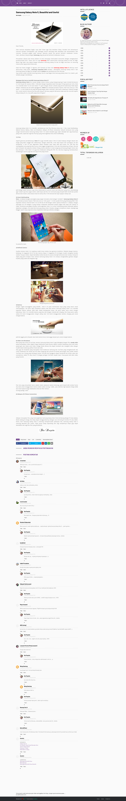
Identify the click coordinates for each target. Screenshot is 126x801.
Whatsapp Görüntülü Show (26, 761)
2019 (95, 65)
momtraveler (23, 501)
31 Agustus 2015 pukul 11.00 (25, 523)
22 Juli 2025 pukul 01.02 (24, 739)
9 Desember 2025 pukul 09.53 (25, 757)
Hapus (24, 466)
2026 (95, 48)
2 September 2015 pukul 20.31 (29, 636)
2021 (95, 60)
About (24, 3)
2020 (95, 63)
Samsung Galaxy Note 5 (25, 9)
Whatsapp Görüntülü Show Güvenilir (28, 764)
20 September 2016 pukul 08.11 (26, 729)
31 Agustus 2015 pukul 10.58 (25, 503)
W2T (25, 798)
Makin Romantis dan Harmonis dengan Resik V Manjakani (98, 85)
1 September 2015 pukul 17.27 (29, 615)
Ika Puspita (18, 15)
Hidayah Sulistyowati (25, 584)
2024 (95, 53)
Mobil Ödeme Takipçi (24, 749)
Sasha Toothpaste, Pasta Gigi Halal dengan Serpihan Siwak (97, 92)
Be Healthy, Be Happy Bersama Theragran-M (98, 97)
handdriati (22, 543)
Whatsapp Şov (23, 762)
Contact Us (108, 798)
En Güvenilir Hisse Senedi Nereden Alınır (29, 745)
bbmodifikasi (23, 728)
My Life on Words (63, 3)
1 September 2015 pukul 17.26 (29, 595)
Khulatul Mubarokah (25, 522)
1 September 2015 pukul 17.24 (29, 554)
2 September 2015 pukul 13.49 (25, 626)
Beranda (17, 9)
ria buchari (23, 460)
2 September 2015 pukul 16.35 (25, 667)
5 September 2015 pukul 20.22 (30, 687)
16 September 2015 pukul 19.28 (26, 709)
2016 (95, 73)
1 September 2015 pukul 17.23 (29, 533)
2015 (95, 75)
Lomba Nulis (38, 439)
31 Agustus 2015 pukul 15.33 (25, 565)
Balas (21, 466)
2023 (95, 55)
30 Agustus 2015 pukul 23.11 (29, 471)
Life (33, 439)
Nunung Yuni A (24, 707)
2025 (95, 50)
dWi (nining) (23, 625)
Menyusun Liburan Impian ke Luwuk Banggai (98, 110)
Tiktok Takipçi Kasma (25, 746)
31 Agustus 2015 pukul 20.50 (25, 606)
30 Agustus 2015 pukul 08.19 (25, 482)
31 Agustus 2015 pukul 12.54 (25, 544)
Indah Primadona (24, 563)
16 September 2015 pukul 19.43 (30, 718)
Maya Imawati (23, 604)
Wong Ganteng (24, 666)
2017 (95, 70)
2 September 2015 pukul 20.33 (30, 677)
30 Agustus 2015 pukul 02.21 (25, 462)
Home (20, 3)
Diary (29, 439)
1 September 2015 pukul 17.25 (29, 574)
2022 (95, 58)
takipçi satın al (23, 743)
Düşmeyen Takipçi (24, 748)
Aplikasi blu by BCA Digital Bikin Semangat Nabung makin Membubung (97, 105)
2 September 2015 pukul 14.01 (25, 647)
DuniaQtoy (35, 798)
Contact (30, 3)
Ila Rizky (22, 481)
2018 (95, 68)
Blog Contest (23, 439)
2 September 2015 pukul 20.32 (30, 656)
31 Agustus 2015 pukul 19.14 (25, 585)
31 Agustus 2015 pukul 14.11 (29, 513)
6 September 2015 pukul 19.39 (29, 698)
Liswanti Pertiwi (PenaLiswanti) (28, 645)
